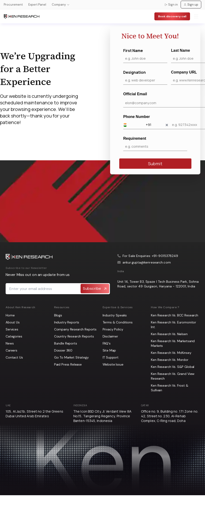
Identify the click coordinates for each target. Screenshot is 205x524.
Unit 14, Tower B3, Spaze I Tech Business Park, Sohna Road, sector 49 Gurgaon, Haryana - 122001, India (158, 283)
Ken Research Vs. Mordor (169, 360)
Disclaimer (110, 336)
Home (10, 315)
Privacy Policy (113, 329)
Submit (155, 163)
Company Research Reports (75, 329)
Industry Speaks (115, 315)
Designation (145, 77)
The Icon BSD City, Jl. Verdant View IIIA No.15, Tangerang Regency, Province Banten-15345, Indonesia (102, 416)
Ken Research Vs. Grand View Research (172, 376)
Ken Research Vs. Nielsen (169, 334)
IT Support (111, 357)
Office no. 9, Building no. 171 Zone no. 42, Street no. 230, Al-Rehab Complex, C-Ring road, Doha (169, 416)
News (10, 343)
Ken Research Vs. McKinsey (171, 353)
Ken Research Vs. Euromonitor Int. (173, 324)
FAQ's (107, 343)
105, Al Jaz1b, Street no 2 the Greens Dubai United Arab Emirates (34, 413)
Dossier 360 (63, 350)
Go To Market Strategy (71, 357)
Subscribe (95, 288)
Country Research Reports (74, 336)
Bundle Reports (65, 343)
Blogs (58, 315)
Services (12, 329)
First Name (145, 55)
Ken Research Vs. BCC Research (174, 315)
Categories (14, 336)
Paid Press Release (68, 364)
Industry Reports (66, 322)
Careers (11, 350)
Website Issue (113, 364)
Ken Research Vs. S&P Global (172, 367)
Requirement (155, 143)
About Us (13, 322)
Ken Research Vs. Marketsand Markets (173, 343)
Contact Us (14, 357)
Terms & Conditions (118, 322)
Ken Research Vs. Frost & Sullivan (169, 387)
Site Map (109, 350)
